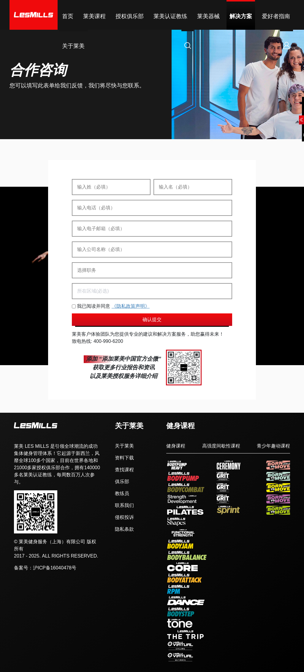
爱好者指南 (276, 16)
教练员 (122, 493)
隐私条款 (124, 529)
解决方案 (240, 16)
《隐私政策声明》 (131, 306)
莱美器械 (208, 16)
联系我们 (124, 505)
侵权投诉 (124, 517)
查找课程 (124, 469)
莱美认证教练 (170, 16)
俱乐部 (122, 481)
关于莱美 (73, 46)
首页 (67, 16)
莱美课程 (94, 16)
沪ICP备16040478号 (54, 567)
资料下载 (124, 458)
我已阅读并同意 (111, 306)
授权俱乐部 (129, 16)
